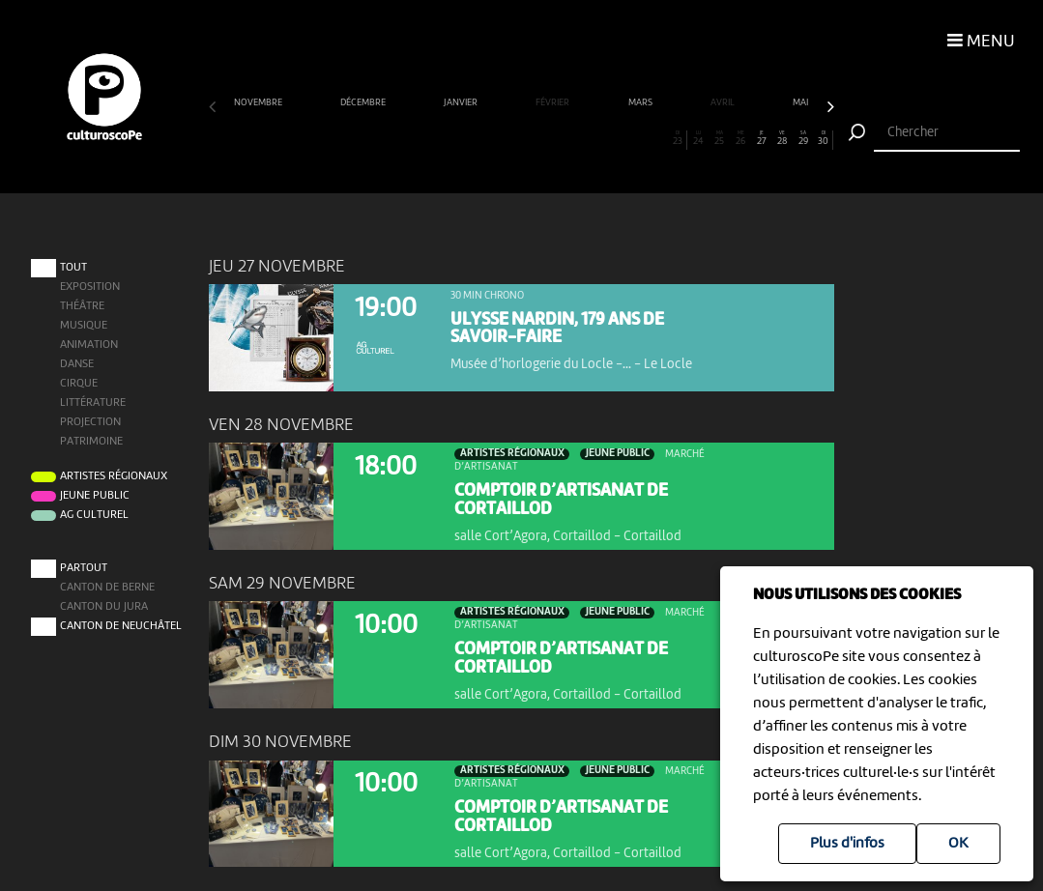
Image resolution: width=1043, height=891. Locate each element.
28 (781, 138)
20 (615, 138)
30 (823, 138)
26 (740, 138)
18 (574, 138)
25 (719, 138)
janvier (461, 103)
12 (448, 138)
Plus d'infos (847, 843)
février (553, 103)
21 (635, 138)
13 (469, 138)
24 (698, 138)
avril (723, 103)
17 (552, 138)
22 (657, 138)
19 (594, 138)
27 (761, 138)
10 (406, 138)
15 (511, 138)
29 (803, 138)
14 (489, 138)
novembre (259, 103)
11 (428, 138)
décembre (364, 103)
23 (677, 138)
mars (641, 103)
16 (532, 138)
